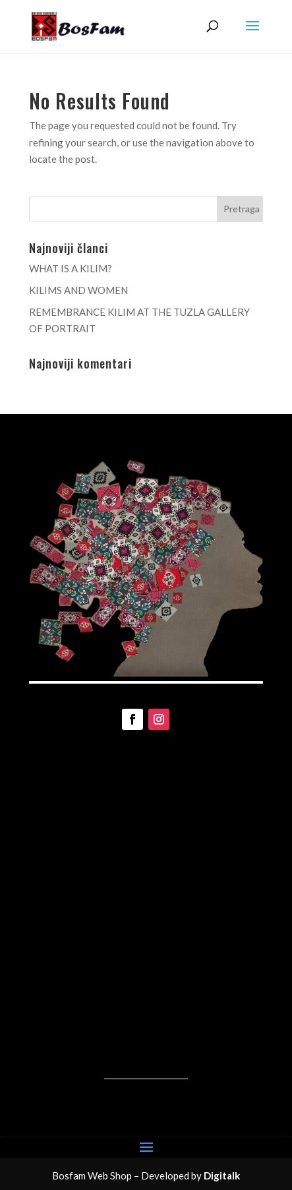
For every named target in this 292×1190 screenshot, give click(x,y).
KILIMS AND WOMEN (78, 290)
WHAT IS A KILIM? (70, 268)
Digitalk (222, 1175)
